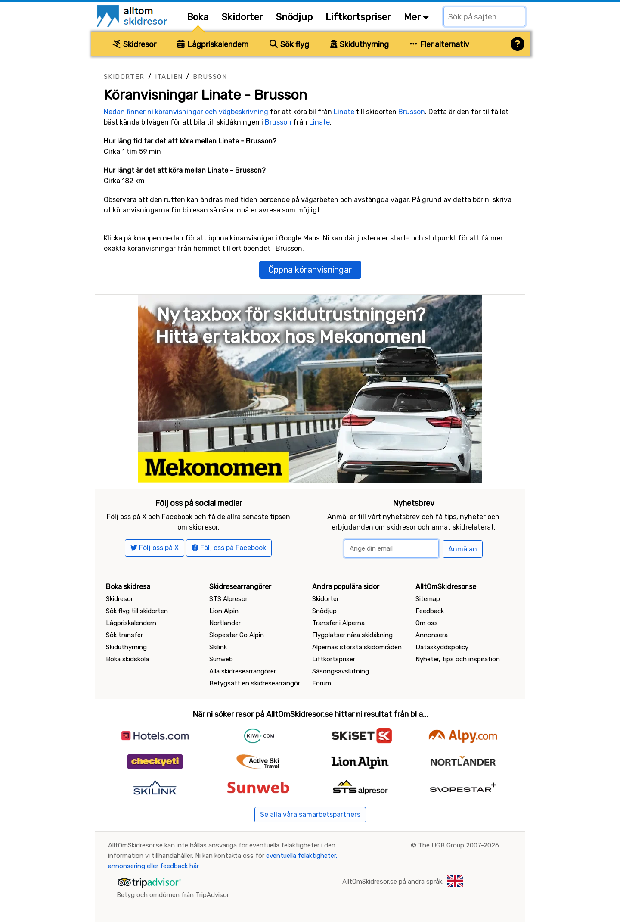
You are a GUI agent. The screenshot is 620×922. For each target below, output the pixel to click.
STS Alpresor (228, 599)
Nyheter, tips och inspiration (457, 659)
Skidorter (242, 17)
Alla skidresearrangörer (242, 671)
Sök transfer (124, 635)
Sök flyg (289, 44)
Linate (344, 112)
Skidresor (134, 44)
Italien (169, 77)
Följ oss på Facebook (229, 548)
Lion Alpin (224, 611)
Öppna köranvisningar (310, 270)
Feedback (429, 611)
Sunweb (221, 659)
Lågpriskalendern (212, 44)
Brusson (210, 77)
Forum (321, 683)
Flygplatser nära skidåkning (352, 635)
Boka (198, 17)
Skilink (218, 647)
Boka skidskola (127, 659)
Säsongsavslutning (340, 671)
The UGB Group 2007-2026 (458, 845)
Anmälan (462, 549)
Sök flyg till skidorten (137, 611)
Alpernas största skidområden (357, 647)
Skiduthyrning (359, 44)
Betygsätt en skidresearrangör (254, 683)
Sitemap (427, 599)
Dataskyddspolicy (441, 647)
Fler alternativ (439, 44)
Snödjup (294, 17)
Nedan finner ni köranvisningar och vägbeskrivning (186, 112)
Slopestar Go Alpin (236, 635)
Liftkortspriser (358, 17)
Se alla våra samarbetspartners (310, 814)
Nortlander (225, 623)
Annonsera (431, 635)
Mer (416, 17)
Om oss (426, 623)
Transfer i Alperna (338, 623)
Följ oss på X (154, 548)
